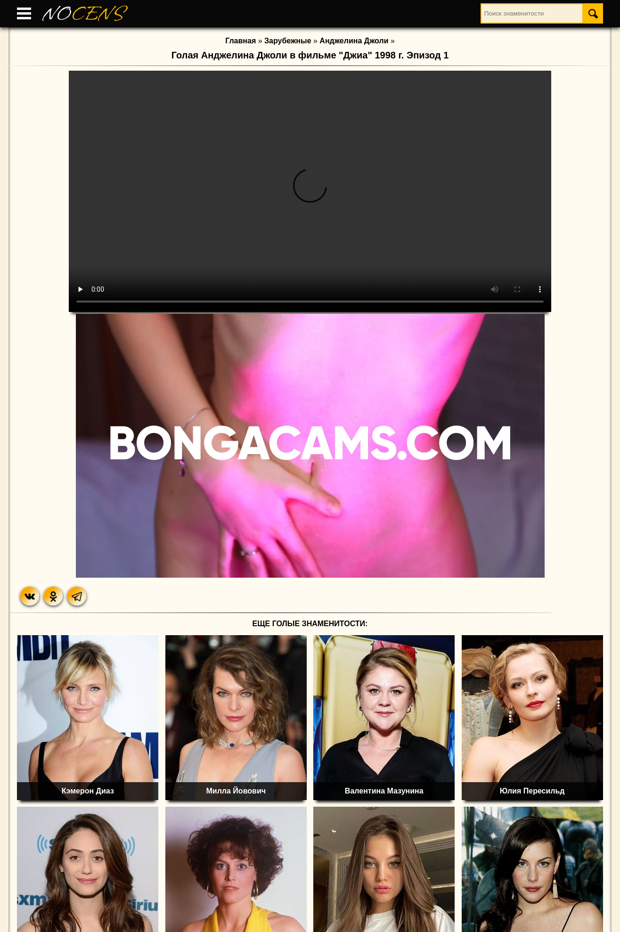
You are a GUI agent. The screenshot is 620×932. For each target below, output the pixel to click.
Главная (240, 41)
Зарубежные (287, 41)
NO (83, 13)
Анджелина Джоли (353, 41)
